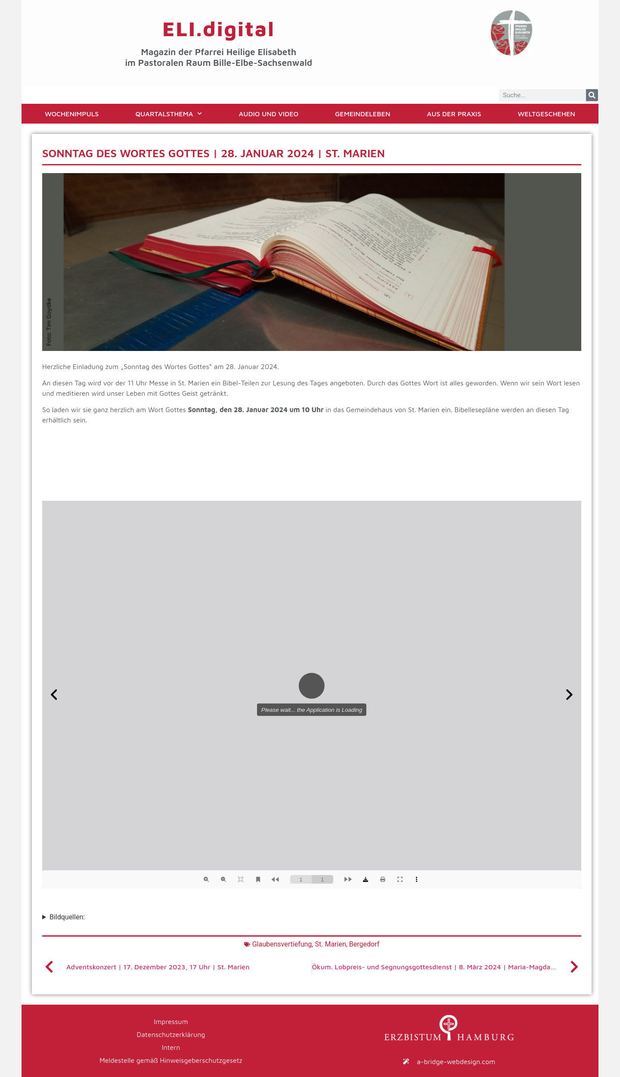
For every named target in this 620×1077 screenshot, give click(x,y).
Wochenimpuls (72, 114)
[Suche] (592, 95)
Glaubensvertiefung (282, 944)
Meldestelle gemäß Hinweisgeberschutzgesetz (170, 1060)
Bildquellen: (67, 917)
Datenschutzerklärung (171, 1034)
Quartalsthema (168, 113)
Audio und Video (269, 114)
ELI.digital (218, 28)
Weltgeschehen (546, 114)
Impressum (171, 1021)
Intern (171, 1047)
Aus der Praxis (454, 114)
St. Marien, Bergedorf (347, 944)
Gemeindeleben (362, 114)
